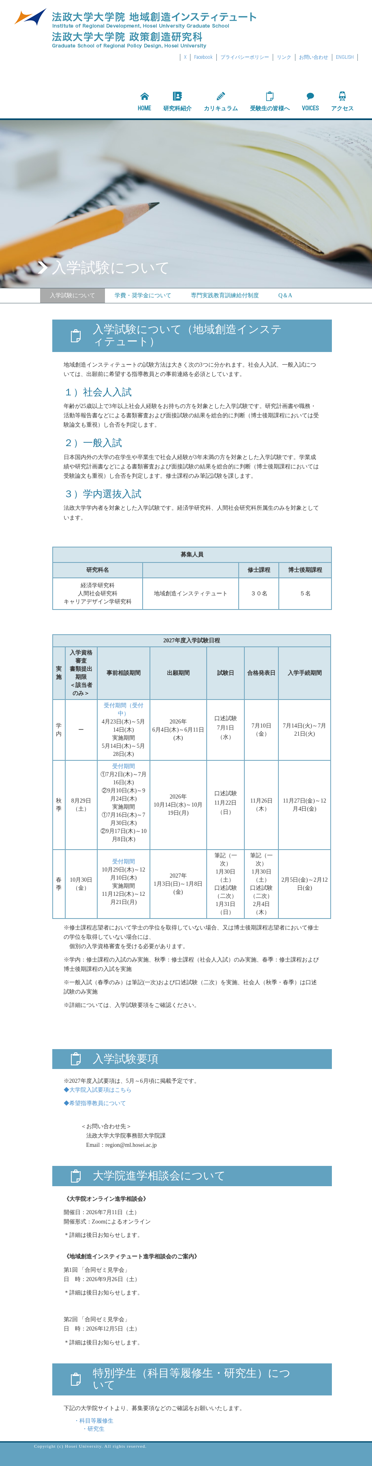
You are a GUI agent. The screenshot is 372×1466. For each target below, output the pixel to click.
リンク (284, 57)
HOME (144, 101)
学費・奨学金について (143, 295)
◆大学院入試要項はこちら (98, 1090)
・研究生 (84, 1429)
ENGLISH (345, 57)
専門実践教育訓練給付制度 (225, 295)
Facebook (203, 57)
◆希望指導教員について (95, 1103)
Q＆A (285, 295)
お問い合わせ (313, 57)
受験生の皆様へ (270, 101)
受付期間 (123, 766)
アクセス (342, 101)
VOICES (310, 101)
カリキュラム (221, 101)
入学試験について (72, 295)
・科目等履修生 (93, 1421)
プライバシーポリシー (244, 57)
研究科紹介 (177, 101)
